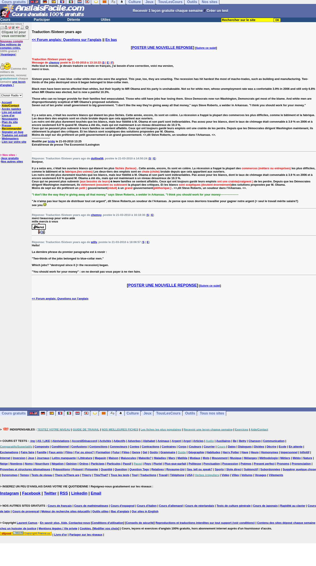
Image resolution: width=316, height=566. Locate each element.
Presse (6, 125)
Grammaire (168, 452)
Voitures (246, 475)
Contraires (169, 446)
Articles (198, 441)
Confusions (79, 446)
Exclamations (9, 452)
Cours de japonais (265, 505)
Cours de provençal (25, 511)
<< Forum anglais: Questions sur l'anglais (66, 40)
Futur (116, 452)
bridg (51, 141)
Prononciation (301, 463)
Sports (219, 469)
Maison (113, 458)
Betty (242, 441)
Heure (255, 452)
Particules (114, 463)
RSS (64, 493)
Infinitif (304, 452)
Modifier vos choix (105, 528)
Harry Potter (231, 452)
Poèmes (245, 463)
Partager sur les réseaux (85, 534)
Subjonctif (251, 469)
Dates (232, 446)
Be (235, 441)
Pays (147, 463)
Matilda (182, 458)
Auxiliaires (223, 441)
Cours (5, 19)
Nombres (16, 463)
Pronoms (283, 463)
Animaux (164, 441)
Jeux (147, 413)
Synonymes (10, 475)
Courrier (209, 446)
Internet (5, 458)
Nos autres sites (12, 161)
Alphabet (149, 441)
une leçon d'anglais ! (12, 83)
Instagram (9, 493)
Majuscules (128, 458)
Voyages (260, 475)
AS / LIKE (43, 441)
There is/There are (67, 475)
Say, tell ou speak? (199, 469)
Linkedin (79, 493)
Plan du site (10, 122)
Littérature (85, 458)
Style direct (233, 469)
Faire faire (27, 452)
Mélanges (250, 458)
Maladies (160, 458)
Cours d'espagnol (123, 505)
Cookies (85, 528)
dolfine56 (97, 158)
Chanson (255, 441)
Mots (206, 458)
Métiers (285, 458)
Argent (176, 441)
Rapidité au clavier (292, 505)
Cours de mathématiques (91, 505)
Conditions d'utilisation (107, 522)
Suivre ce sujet (206, 47)
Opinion (71, 463)
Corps (182, 446)
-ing (32, 441)
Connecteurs (118, 446)
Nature (307, 458)
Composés (42, 446)
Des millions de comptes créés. (11, 44)
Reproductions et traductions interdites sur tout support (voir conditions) (205, 522)
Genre (136, 452)
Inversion (19, 458)
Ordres (84, 463)
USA (190, 475)
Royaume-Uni (175, 469)
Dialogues (245, 446)
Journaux (43, 458)
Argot (187, 441)
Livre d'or (8, 115)
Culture (132, 413)
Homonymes (269, 452)
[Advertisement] (174, 353)
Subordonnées (270, 469)
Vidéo (225, 475)
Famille (42, 452)
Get (145, 452)
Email (96, 493)
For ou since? (84, 452)
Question (121, 469)
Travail (163, 475)
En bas (111, 40)
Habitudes (213, 452)
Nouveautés (10, 118)
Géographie (196, 452)
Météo (297, 458)
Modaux (195, 458)
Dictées (259, 446)
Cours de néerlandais (199, 505)
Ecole (282, 446)
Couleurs (195, 446)
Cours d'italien (147, 505)
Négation (57, 463)
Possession (230, 463)
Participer (42, 19)
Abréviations (61, 441)
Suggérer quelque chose (299, 469)
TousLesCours (168, 413)
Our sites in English (145, 511)
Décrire (271, 446)
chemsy (54, 62)
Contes (134, 446)
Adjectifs (120, 441)
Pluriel (157, 463)
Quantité (106, 469)
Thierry (86, 475)
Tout (135, 475)
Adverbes (134, 441)
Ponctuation (211, 463)
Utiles (105, 19)
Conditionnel (60, 446)
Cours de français (60, 505)
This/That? (101, 475)
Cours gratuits (14, 413)
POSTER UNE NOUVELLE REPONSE (162, 47)
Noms (29, 463)
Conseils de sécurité (140, 522)
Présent (77, 469)
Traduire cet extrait (14, 135)
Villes (235, 475)
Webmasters (10, 138)
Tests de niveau (42, 475)
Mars (171, 458)
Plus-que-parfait (175, 463)
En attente (296, 446)
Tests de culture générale (234, 505)
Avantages (8, 54)
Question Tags (139, 469)
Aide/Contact (10, 105)
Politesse (194, 463)
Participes (98, 463)
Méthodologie (268, 458)
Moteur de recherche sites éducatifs (65, 511)
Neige (4, 463)
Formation (103, 452)
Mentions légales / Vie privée (58, 528)
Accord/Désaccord (84, 441)
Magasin (100, 458)
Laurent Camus (27, 522)
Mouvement (220, 458)
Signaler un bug (12, 132)
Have (244, 452)
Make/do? (145, 458)
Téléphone (177, 475)
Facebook (31, 493)
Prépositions (61, 469)
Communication (274, 441)
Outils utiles (100, 511)
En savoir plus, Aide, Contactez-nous (65, 522)
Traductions (148, 475)
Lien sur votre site (14, 141)
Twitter (50, 493)
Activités (105, 441)
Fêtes (126, 452)
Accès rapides (11, 109)
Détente (73, 19)
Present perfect (264, 463)
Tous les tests (120, 475)
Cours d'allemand (171, 505)
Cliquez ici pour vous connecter (14, 33)
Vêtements (276, 475)
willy (94, 242)
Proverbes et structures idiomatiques (25, 469)
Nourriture (42, 463)
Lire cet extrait (11, 112)
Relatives (157, 469)
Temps (24, 475)
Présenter (91, 469)
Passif (127, 463)
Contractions (150, 446)
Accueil (7, 102)
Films (69, 452)
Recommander (11, 128)
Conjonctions (98, 446)
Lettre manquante (64, 458)
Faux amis (56, 452)
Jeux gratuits (10, 158)
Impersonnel (288, 452)
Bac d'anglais (120, 511)
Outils (190, 413)
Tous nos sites (212, 413)
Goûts (154, 452)
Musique (236, 458)
